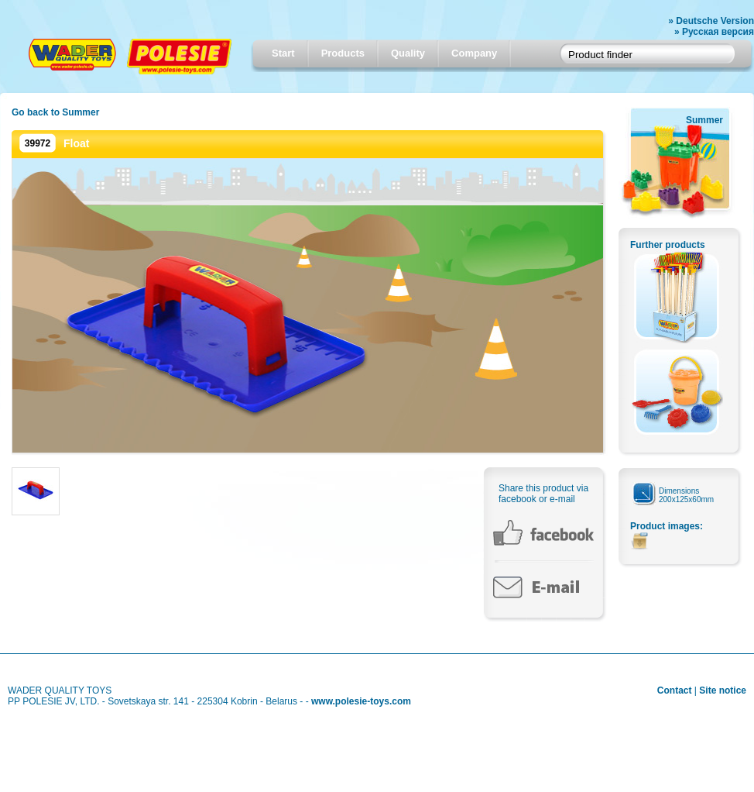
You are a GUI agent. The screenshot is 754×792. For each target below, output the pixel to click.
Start (283, 53)
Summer (704, 120)
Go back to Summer (55, 112)
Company (474, 53)
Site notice (722, 690)
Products (343, 53)
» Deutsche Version (711, 20)
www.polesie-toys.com (361, 701)
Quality (408, 53)
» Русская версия (714, 31)
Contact (674, 690)
